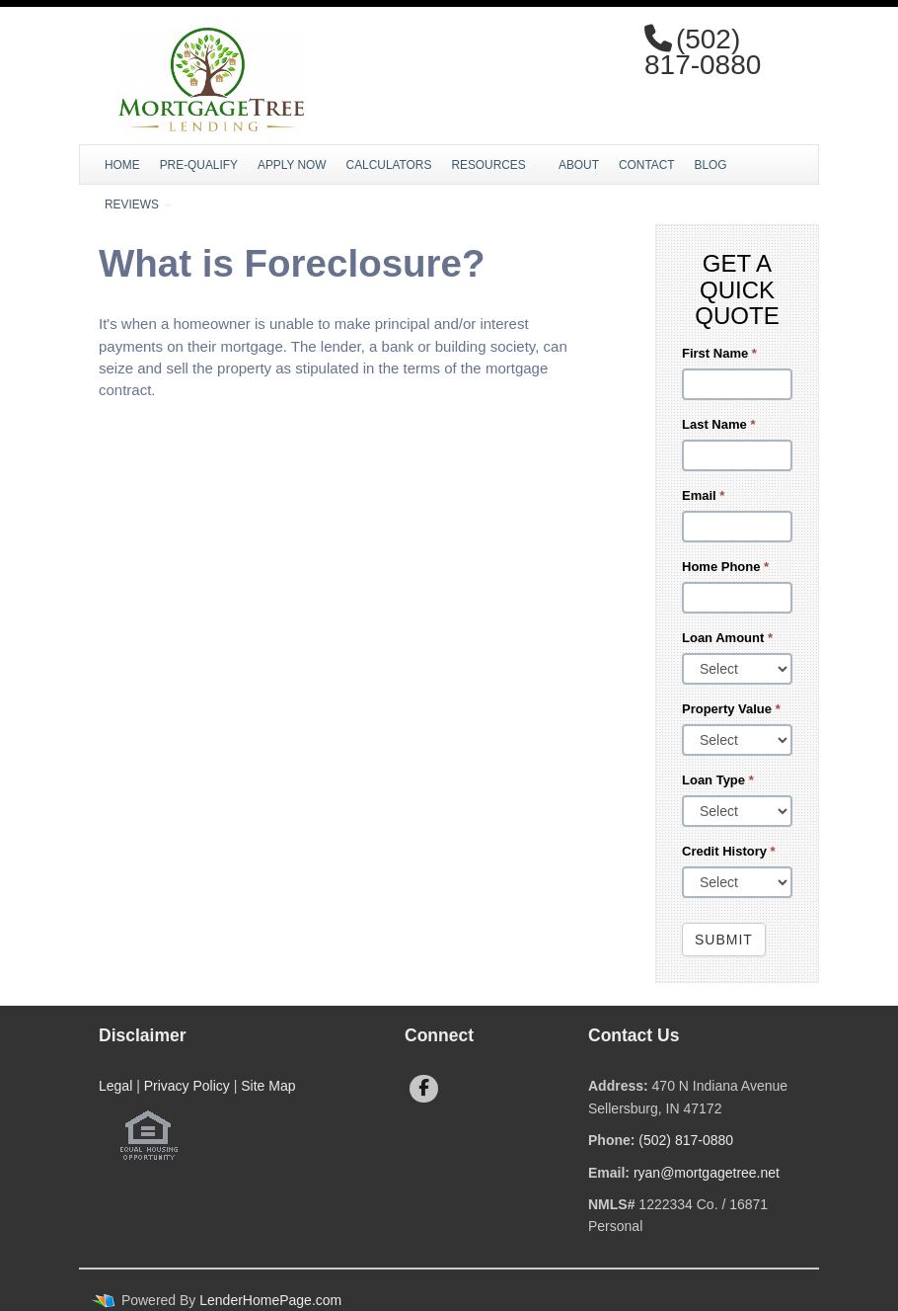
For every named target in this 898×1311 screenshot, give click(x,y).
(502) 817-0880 (685, 1140)
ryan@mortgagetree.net (707, 1173)
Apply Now (292, 165)
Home (122, 165)
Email (703, 495)
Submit (724, 939)
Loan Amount (727, 637)
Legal (115, 1086)
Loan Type (718, 780)
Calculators (389, 165)
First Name (719, 353)
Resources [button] (495, 165)
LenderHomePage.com (270, 1300)
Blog (711, 165)
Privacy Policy (187, 1086)
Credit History (729, 851)
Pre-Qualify (199, 165)
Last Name (718, 424)
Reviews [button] (138, 204)
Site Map (268, 1086)
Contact (647, 165)
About (579, 165)
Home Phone (725, 566)
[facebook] (424, 1089)
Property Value (731, 708)
